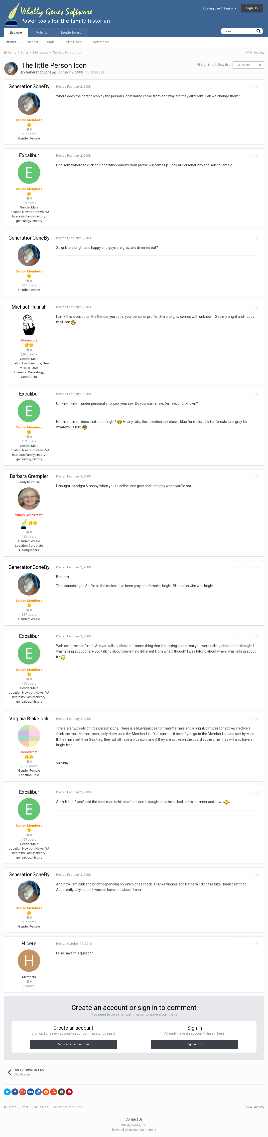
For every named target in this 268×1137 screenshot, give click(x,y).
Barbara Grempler (29, 476)
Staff (50, 42)
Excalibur (29, 155)
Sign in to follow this (215, 65)
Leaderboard (100, 42)
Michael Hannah (28, 307)
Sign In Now (195, 1044)
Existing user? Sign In (220, 8)
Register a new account (73, 1044)
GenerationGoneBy (40, 72)
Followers (243, 65)
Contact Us (134, 1119)
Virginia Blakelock (29, 719)
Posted (71, 86)
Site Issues (95, 72)
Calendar (31, 42)
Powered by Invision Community (134, 1130)
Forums (10, 42)
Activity (41, 32)
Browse (16, 32)
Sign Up (252, 8)
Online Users (72, 42)
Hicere (28, 943)
